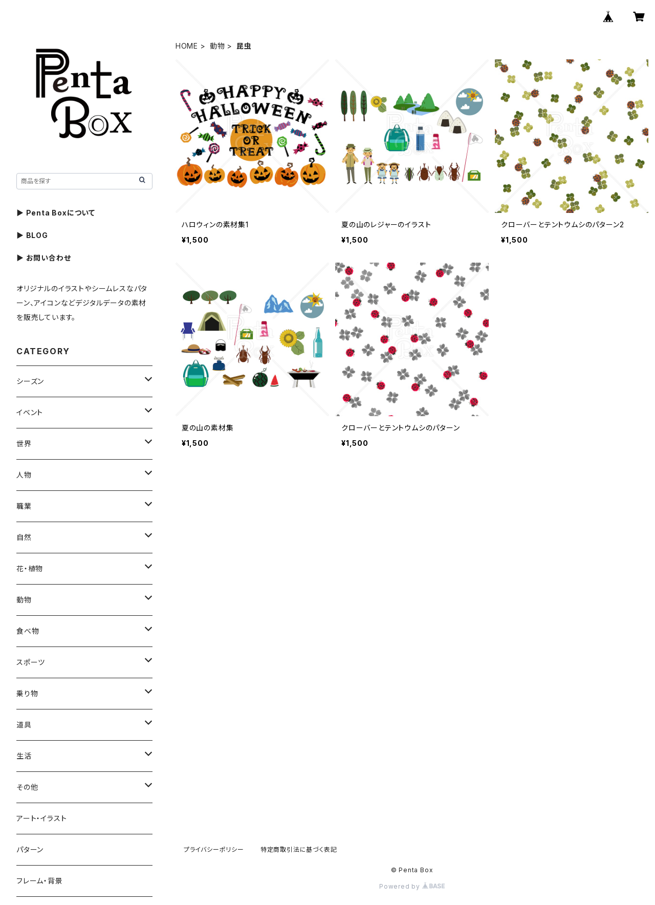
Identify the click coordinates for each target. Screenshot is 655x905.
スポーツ (30, 662)
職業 (24, 506)
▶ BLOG (32, 235)
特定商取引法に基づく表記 (298, 849)
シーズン (30, 381)
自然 (24, 537)
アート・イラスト (41, 818)
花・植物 (29, 568)
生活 (24, 755)
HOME (187, 45)
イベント (29, 412)
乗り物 (27, 693)
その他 (27, 787)
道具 (24, 724)
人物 (24, 474)
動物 (217, 45)
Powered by (412, 886)
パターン (29, 849)
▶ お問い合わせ (43, 257)
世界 (24, 443)
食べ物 (27, 631)
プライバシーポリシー (214, 849)
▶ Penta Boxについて (55, 212)
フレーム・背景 (39, 880)
